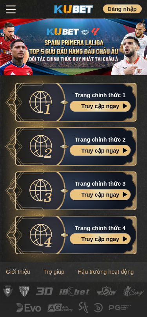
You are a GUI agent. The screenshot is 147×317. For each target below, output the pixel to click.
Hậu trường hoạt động (106, 272)
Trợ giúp (54, 272)
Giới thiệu (18, 272)
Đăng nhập (121, 9)
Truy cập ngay (100, 106)
